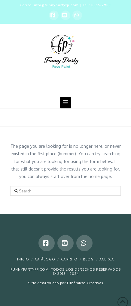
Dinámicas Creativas (85, 283)
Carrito (69, 259)
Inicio (23, 259)
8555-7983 (101, 5)
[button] (66, 102)
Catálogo (45, 259)
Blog (88, 259)
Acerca (106, 259)
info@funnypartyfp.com (56, 5)
